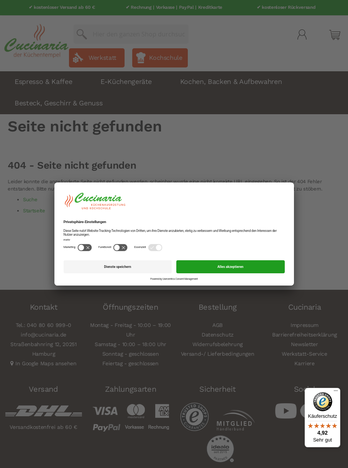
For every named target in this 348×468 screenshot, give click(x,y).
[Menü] (335, 392)
